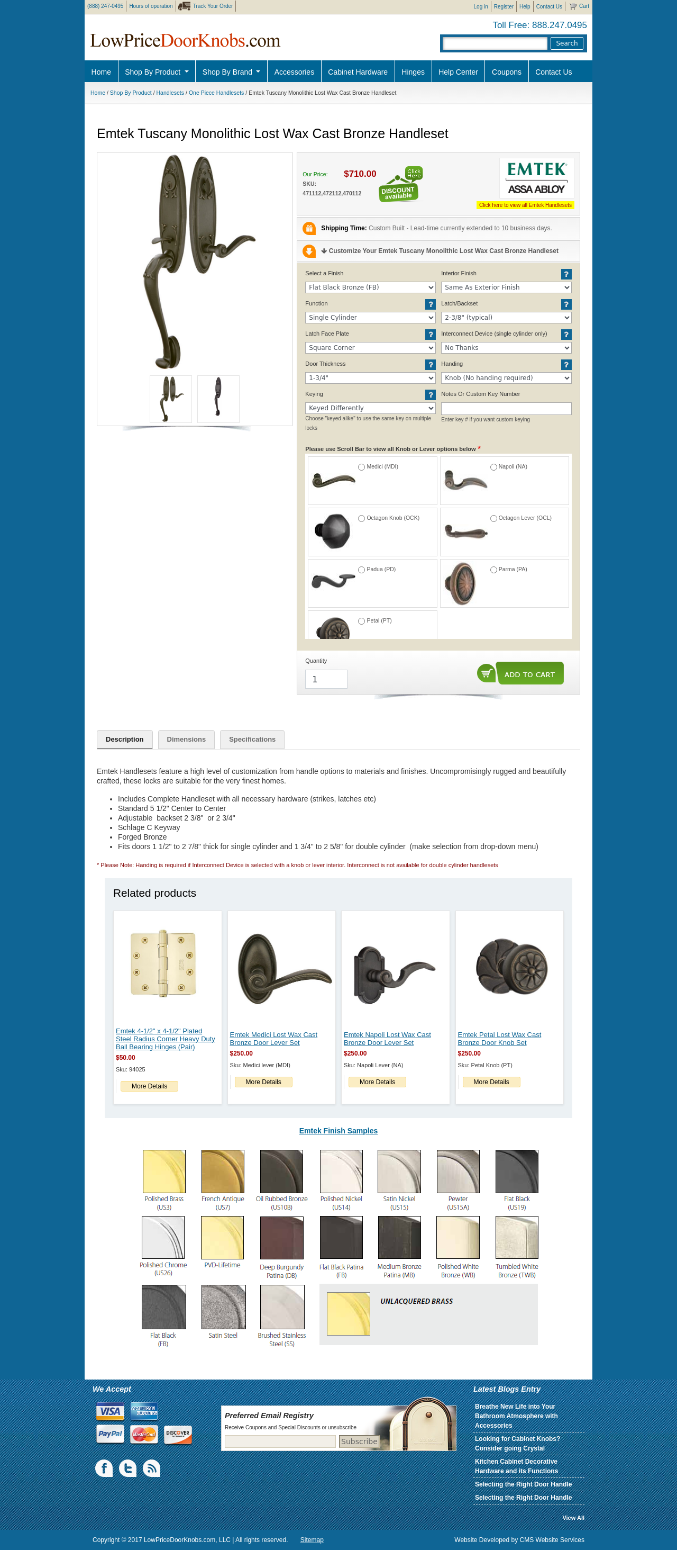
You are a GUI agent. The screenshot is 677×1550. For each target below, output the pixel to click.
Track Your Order (213, 6)
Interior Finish (459, 273)
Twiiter (128, 1468)
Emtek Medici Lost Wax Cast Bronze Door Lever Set (274, 1039)
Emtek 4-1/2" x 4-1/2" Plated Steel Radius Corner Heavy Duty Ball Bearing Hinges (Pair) (165, 1039)
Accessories (294, 72)
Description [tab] (125, 739)
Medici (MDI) (382, 466)
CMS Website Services (552, 1540)
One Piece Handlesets (216, 92)
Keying (314, 394)
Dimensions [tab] (186, 739)
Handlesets (171, 92)
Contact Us (549, 7)
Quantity (316, 660)
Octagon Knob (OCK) (393, 518)
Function (316, 303)
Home (101, 72)
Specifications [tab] (252, 739)
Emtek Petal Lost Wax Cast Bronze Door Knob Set (500, 1039)
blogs (152, 1468)
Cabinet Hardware (358, 72)
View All (573, 1517)
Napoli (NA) (513, 466)
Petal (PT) (379, 620)
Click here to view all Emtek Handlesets (525, 205)
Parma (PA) (513, 569)
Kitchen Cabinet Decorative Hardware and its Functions (516, 1466)
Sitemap (312, 1540)
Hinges (413, 72)
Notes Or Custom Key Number (480, 394)
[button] (194, 262)
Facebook (104, 1468)
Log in (481, 7)
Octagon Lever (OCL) (525, 518)
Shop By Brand (228, 72)
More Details (149, 1086)
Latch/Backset (459, 303)
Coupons (507, 72)
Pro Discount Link (616, 98)
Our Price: (315, 174)
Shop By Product (153, 72)
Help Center (458, 72)
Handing (452, 364)
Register (504, 7)
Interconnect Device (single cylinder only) (494, 333)
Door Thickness (325, 364)
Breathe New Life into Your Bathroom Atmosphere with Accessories (516, 1416)
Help (524, 7)
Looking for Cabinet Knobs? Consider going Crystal (517, 1443)
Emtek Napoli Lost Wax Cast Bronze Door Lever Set (387, 1039)
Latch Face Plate (327, 333)
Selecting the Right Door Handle (523, 1484)
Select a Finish (324, 273)
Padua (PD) (381, 569)
